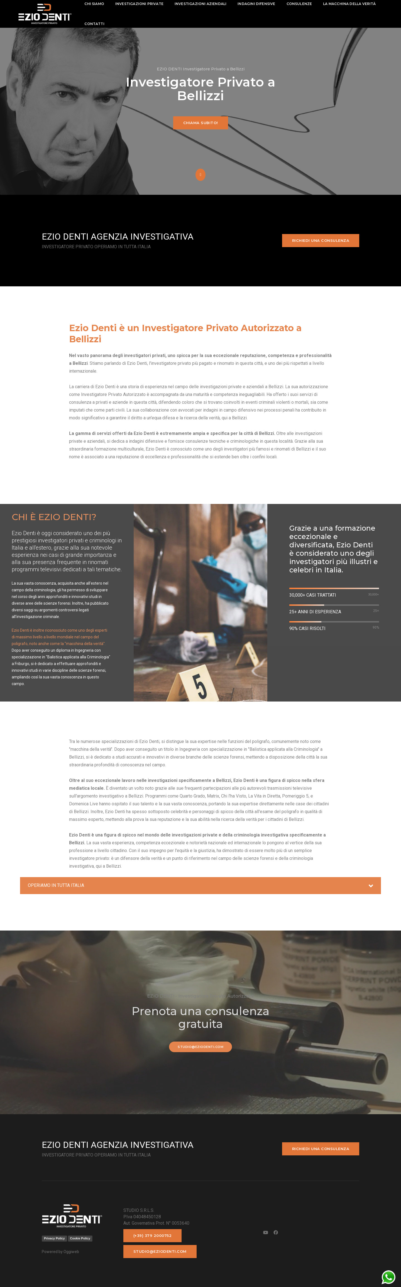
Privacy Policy (54, 1238)
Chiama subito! (200, 122)
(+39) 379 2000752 (152, 1235)
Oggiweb (71, 1251)
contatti (94, 24)
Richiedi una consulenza (320, 240)
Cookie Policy (80, 1238)
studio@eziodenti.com (200, 1047)
